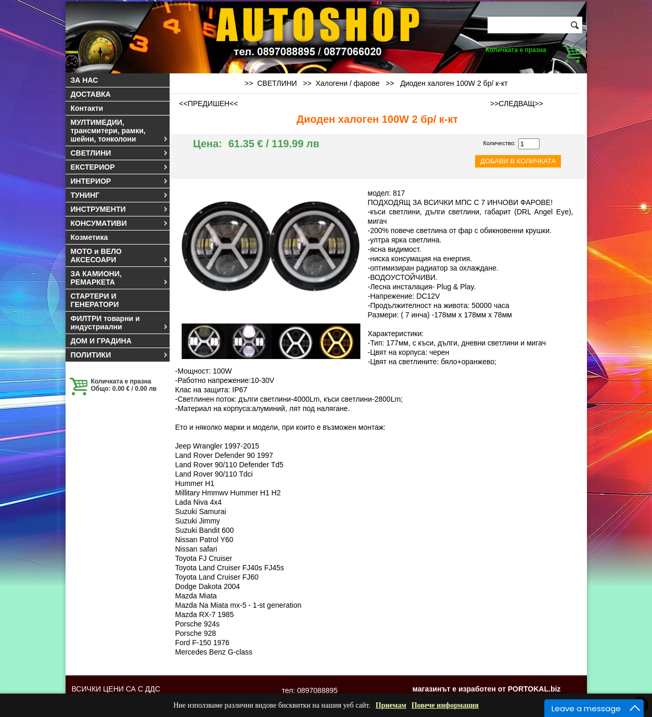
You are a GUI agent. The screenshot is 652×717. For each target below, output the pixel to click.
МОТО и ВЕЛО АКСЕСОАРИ (120, 255)
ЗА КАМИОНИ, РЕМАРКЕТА (120, 278)
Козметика (89, 237)
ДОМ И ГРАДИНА (101, 341)
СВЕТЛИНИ (120, 153)
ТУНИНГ (120, 195)
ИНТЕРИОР (120, 181)
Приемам (391, 705)
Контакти (87, 108)
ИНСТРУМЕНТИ (120, 209)
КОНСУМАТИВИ (120, 223)
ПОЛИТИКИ (120, 355)
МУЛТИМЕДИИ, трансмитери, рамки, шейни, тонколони (120, 130)
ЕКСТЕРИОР (120, 167)
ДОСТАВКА (91, 94)
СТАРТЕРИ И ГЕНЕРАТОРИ (95, 300)
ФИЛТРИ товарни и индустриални (120, 322)
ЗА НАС (84, 80)
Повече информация (445, 705)
